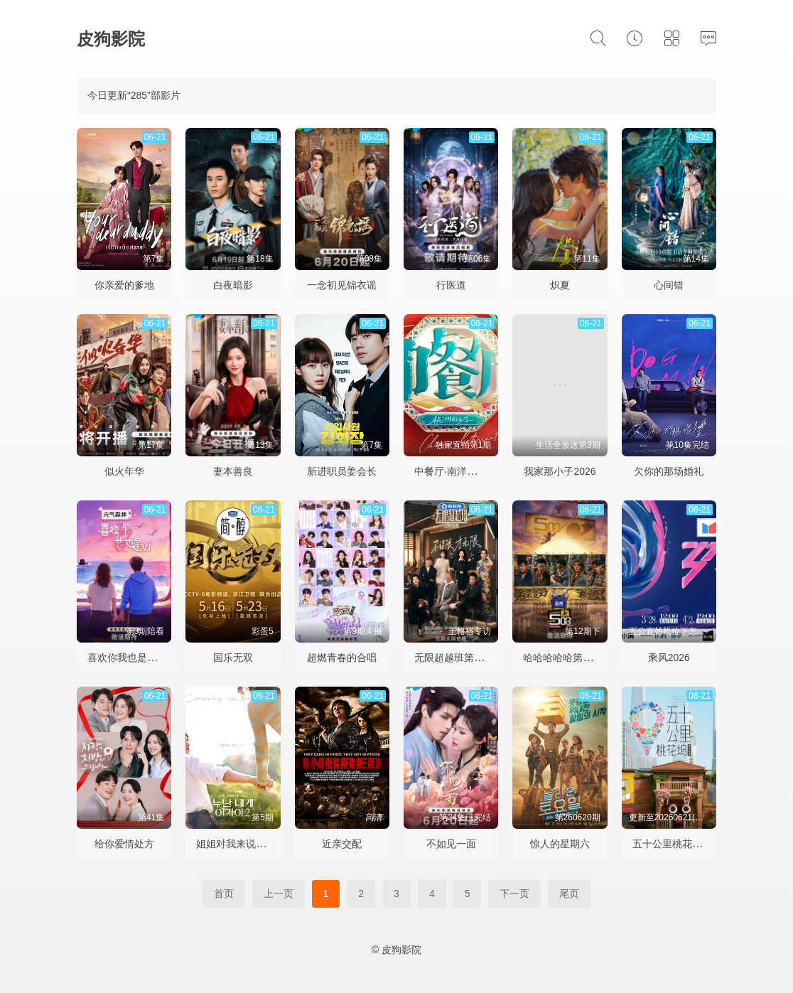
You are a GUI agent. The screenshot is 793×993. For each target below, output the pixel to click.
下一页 (514, 893)
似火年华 (124, 471)
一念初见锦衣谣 (342, 285)
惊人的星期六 (560, 843)
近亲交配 (342, 843)
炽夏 (560, 285)
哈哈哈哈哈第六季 (563, 657)
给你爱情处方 (124, 843)
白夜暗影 (233, 285)
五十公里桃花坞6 (670, 843)
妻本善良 (233, 471)
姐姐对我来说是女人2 (243, 843)
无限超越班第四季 (454, 657)
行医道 (451, 285)
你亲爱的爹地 (124, 285)
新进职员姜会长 (342, 471)
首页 (224, 893)
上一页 (278, 893)
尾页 (569, 893)
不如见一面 (451, 843)
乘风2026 (669, 657)
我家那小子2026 (559, 471)
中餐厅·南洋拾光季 (455, 471)
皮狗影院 (111, 38)
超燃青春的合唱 (342, 657)
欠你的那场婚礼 (668, 471)
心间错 (669, 285)
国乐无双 (233, 657)
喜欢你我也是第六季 (132, 657)
